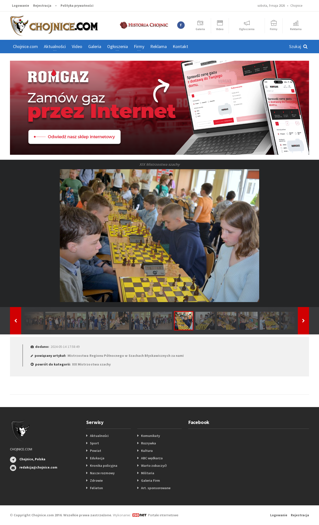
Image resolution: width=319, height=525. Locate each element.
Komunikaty (150, 435)
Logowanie (20, 5)
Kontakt (180, 46)
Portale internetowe (163, 515)
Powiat (95, 450)
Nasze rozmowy (102, 473)
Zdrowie (96, 480)
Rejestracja (42, 5)
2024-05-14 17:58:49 (65, 346)
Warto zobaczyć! (154, 465)
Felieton (96, 488)
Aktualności (99, 435)
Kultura (147, 450)
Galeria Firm (150, 480)
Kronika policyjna (103, 465)
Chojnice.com (25, 46)
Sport (94, 443)
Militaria (147, 473)
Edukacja (97, 458)
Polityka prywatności (77, 5)
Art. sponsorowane (155, 488)
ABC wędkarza (152, 458)
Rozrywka (148, 443)
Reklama (158, 46)
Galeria (94, 46)
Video (77, 46)
